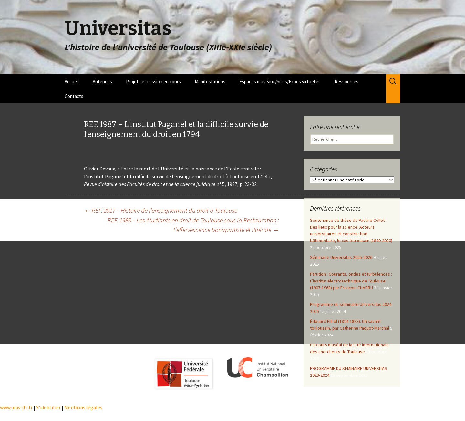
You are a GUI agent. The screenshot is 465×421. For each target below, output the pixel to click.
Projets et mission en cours (153, 81)
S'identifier (48, 407)
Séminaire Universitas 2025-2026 (341, 257)
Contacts (74, 96)
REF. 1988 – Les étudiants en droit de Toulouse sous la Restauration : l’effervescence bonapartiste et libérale (193, 225)
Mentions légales (83, 407)
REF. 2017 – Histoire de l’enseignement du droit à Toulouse (160, 210)
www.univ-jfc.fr (16, 407)
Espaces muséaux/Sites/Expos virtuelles (280, 81)
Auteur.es (102, 81)
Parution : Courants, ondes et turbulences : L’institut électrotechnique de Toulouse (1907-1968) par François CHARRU (351, 281)
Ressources (346, 81)
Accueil (72, 81)
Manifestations (210, 81)
